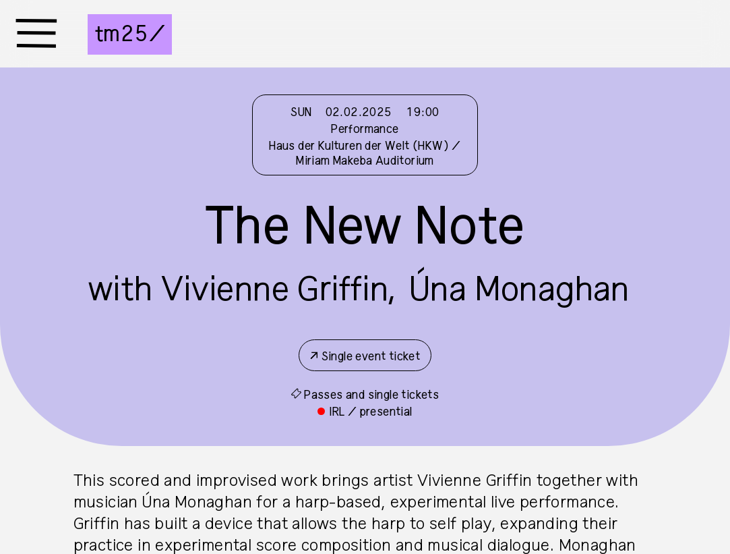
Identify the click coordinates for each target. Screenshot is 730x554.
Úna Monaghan (519, 290)
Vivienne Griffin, (279, 290)
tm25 (121, 34)
